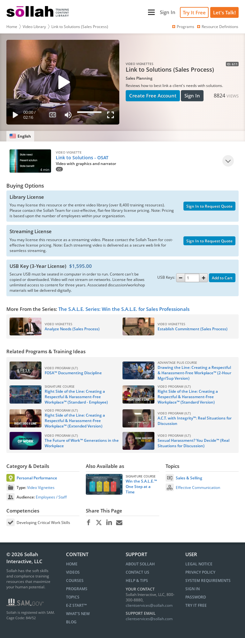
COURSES (75, 580)
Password (195, 597)
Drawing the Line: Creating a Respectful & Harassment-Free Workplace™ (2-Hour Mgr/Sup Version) (194, 373)
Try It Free (194, 12)
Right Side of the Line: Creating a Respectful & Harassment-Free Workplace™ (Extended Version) (75, 420)
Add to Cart (222, 278)
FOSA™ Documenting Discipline (73, 373)
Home (11, 26)
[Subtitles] (52, 116)
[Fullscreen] (112, 116)
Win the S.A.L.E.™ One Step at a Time (141, 486)
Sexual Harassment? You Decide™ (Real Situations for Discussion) (193, 443)
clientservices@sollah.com (149, 605)
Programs (182, 26)
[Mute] (68, 116)
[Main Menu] (115, 12)
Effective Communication (198, 487)
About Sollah (140, 564)
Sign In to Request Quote (209, 206)
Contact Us (137, 572)
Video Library (34, 26)
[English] (20, 136)
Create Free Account (152, 95)
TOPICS (72, 597)
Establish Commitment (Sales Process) (192, 329)
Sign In (192, 95)
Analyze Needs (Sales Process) (72, 329)
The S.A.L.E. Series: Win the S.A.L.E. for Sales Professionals (123, 309)
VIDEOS (73, 572)
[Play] (14, 116)
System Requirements (208, 580)
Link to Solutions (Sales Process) (79, 26)
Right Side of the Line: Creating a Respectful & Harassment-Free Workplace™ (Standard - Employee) (76, 397)
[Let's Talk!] (224, 12)
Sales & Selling (189, 478)
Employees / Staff (51, 497)
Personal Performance (37, 478)
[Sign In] (167, 12)
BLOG (71, 622)
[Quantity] (192, 277)
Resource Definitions (217, 26)
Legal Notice (198, 564)
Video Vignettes (41, 487)
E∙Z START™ (76, 605)
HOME (72, 564)
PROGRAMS (76, 588)
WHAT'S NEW (78, 613)
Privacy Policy (200, 572)
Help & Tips (137, 580)
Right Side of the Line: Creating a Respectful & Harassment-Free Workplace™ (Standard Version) (188, 397)
